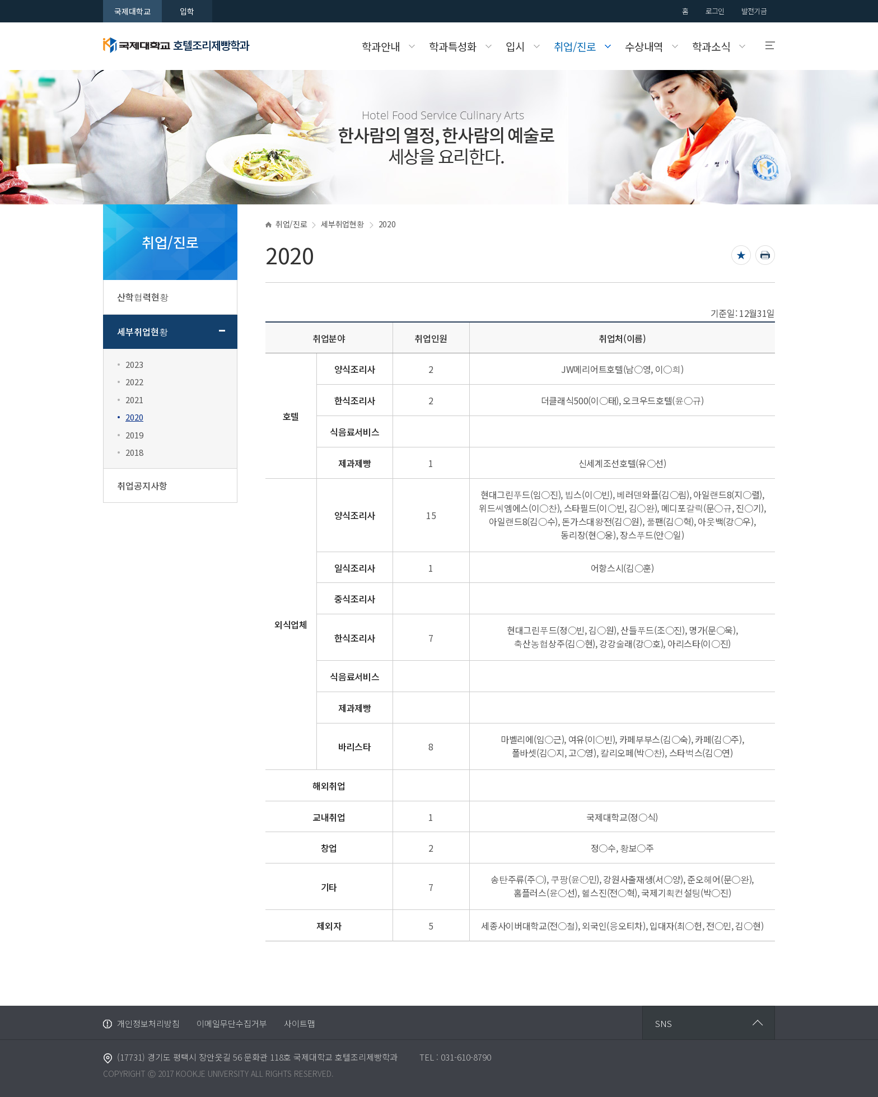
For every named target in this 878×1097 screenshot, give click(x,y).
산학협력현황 (143, 297)
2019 (134, 435)
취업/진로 (291, 224)
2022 (134, 382)
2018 (134, 452)
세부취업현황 (142, 331)
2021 (134, 399)
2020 (134, 417)
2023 (134, 364)
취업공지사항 (142, 485)
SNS (663, 1023)
